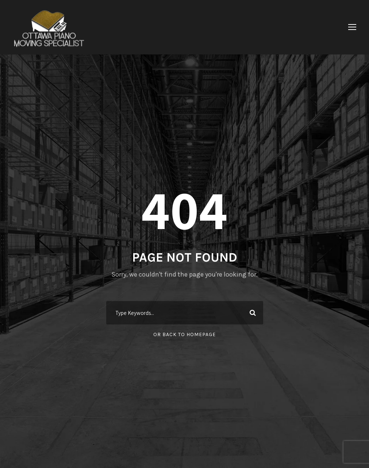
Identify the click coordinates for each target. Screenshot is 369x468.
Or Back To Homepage (184, 334)
